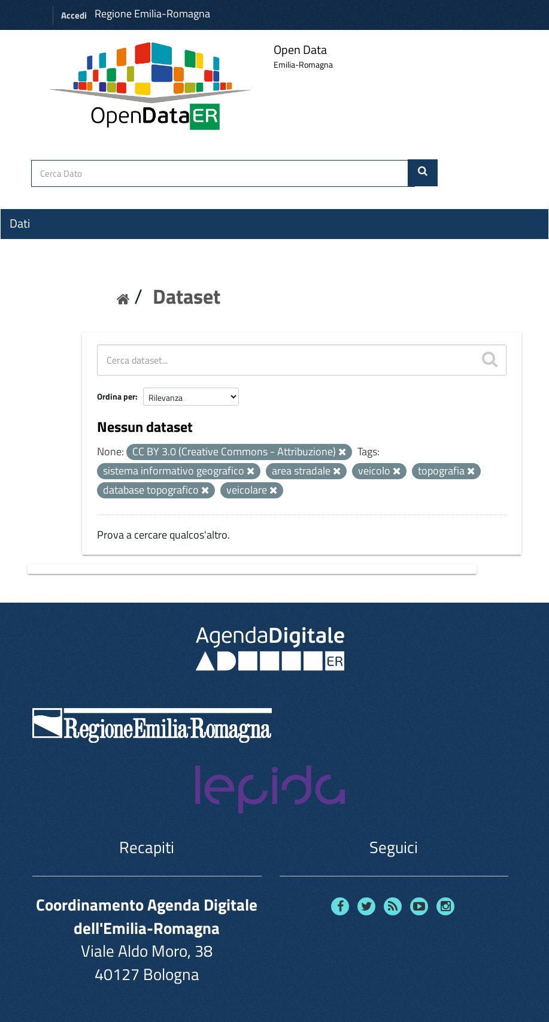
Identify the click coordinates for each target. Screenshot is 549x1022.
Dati (20, 223)
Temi (22, 267)
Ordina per (116, 396)
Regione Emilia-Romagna (152, 13)
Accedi (74, 15)
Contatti (30, 312)
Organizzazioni (46, 245)
